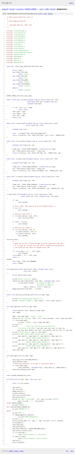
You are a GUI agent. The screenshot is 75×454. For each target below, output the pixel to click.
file (40, 14)
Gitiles (11, 451)
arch (41, 9)
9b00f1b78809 (30, 9)
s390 (47, 9)
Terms (22, 451)
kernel (12, 9)
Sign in (71, 3)
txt (67, 451)
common (19, 9)
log (45, 14)
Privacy (16, 451)
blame (50, 14)
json (71, 451)
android (5, 9)
